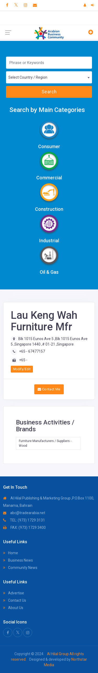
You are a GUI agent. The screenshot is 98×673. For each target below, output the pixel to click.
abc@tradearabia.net (24, 513)
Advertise (13, 593)
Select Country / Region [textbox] (27, 77)
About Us (13, 608)
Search (49, 91)
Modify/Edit (22, 369)
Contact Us (14, 600)
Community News (20, 568)
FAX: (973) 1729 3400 (24, 527)
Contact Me (49, 389)
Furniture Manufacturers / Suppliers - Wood (45, 443)
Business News (18, 560)
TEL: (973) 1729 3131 (24, 520)
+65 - (23, 360)
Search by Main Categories (47, 109)
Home (10, 553)
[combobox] (49, 77)
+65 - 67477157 (32, 351)
